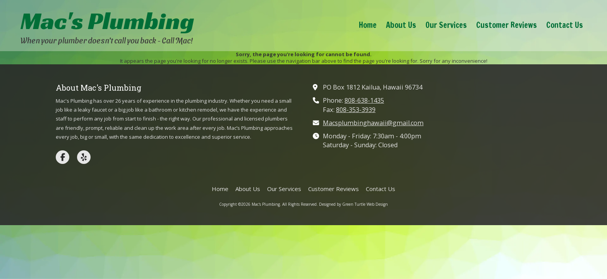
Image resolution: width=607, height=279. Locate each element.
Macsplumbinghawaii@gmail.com (373, 123)
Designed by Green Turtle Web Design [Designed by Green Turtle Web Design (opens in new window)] (353, 204)
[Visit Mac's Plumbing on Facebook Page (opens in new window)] (62, 157)
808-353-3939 (356, 109)
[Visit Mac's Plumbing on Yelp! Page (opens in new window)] (84, 157)
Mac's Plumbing (107, 20)
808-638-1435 (364, 100)
